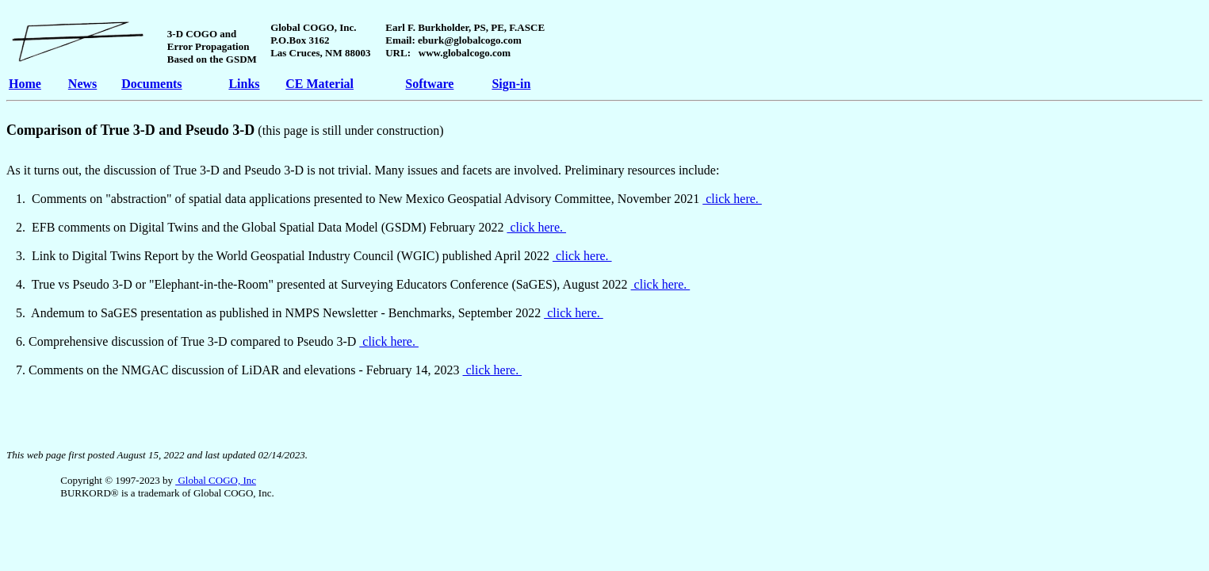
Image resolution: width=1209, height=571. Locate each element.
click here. (732, 198)
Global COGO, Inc (215, 480)
